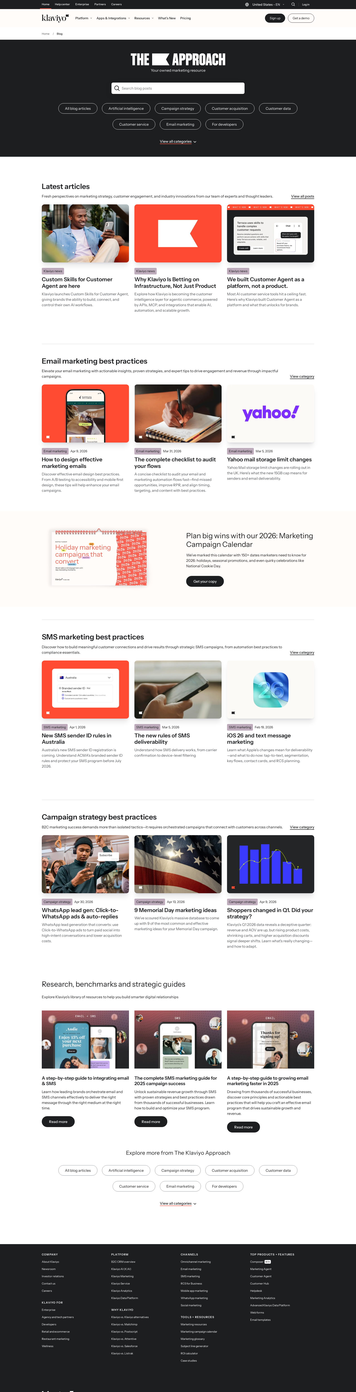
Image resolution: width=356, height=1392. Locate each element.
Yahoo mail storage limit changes (269, 448)
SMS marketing (55, 715)
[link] (85, 1030)
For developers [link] (224, 112)
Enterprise (82, 4)
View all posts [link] (302, 184)
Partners (100, 4)
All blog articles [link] (78, 96)
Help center (62, 4)
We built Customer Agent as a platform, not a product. (265, 270)
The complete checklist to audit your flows (175, 451)
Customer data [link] (278, 96)
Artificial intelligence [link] (126, 96)
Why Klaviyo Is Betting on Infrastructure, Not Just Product (175, 270)
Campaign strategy (57, 890)
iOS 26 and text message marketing (259, 727)
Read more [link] (58, 1110)
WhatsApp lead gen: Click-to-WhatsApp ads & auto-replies (80, 901)
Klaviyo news (53, 259)
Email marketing (55, 439)
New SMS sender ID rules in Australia (76, 727)
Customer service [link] (134, 112)
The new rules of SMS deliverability (162, 727)
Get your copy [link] (205, 569)
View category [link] (302, 364)
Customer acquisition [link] (230, 96)
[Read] (85, 222)
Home (45, 4)
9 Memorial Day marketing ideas (175, 898)
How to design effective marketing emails (72, 451)
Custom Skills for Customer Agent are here (77, 270)
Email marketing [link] (180, 112)
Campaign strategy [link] (177, 96)
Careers (116, 4)
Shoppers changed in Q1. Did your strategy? (270, 901)
